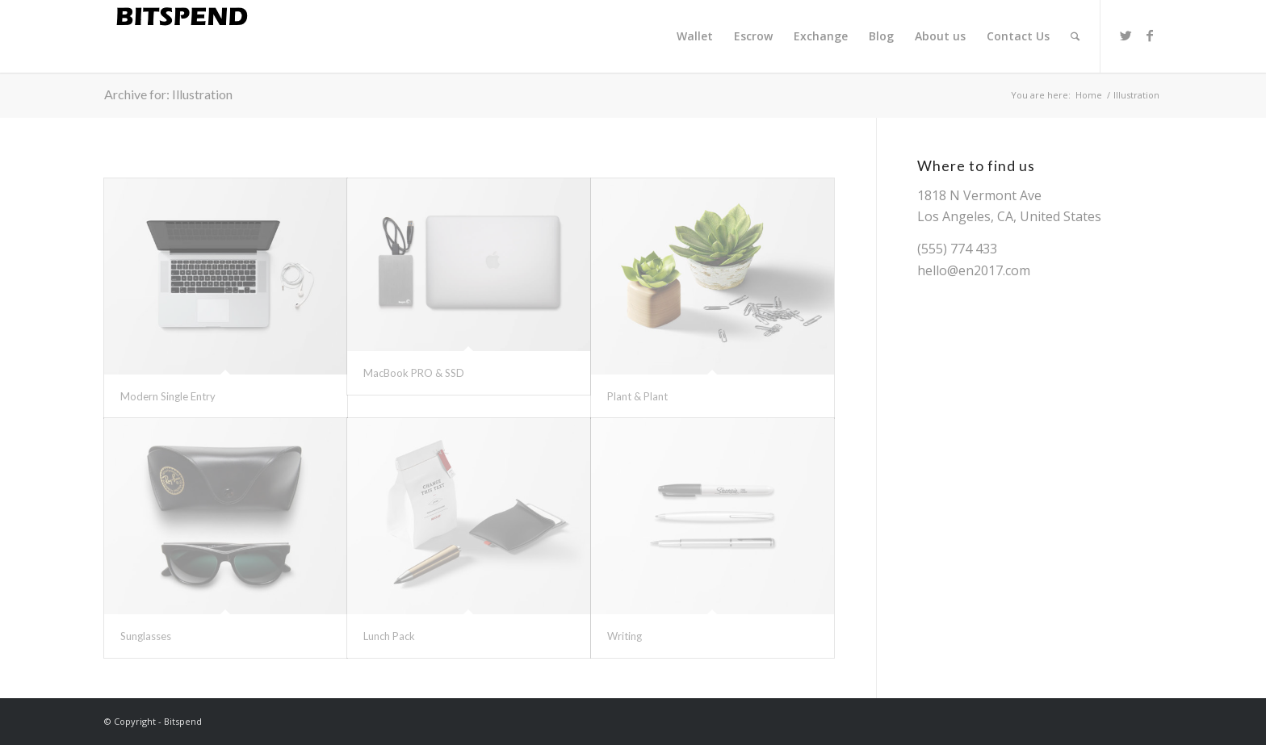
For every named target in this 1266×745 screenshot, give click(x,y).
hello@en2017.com (973, 270)
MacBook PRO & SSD (413, 372)
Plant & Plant (637, 396)
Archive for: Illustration (168, 94)
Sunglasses (145, 636)
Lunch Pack (389, 636)
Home (1088, 95)
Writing (624, 636)
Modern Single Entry (168, 396)
